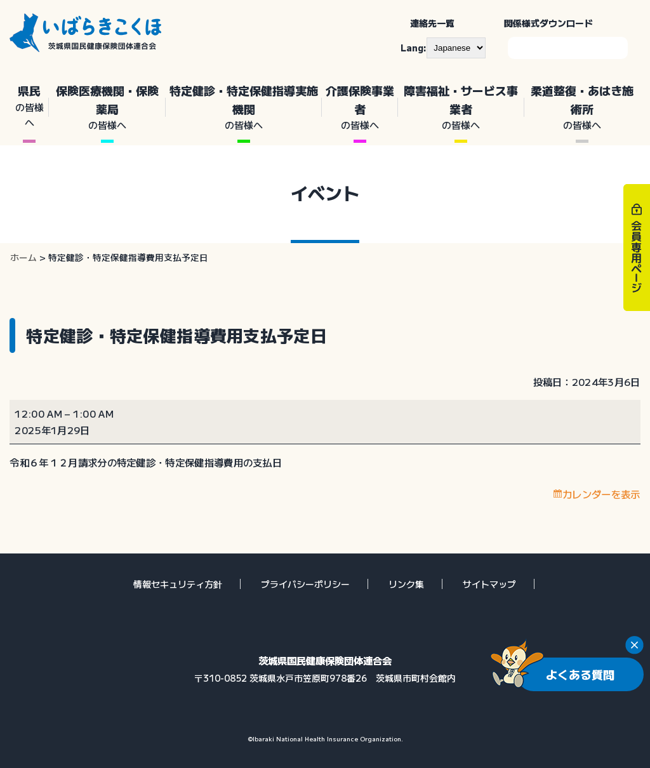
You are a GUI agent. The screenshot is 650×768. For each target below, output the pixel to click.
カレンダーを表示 (601, 494)
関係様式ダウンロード (548, 23)
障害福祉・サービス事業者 (461, 107)
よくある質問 (580, 674)
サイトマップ (489, 584)
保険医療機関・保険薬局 (107, 107)
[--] (456, 47)
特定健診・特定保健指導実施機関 (244, 107)
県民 (29, 106)
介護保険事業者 (360, 107)
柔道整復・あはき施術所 (582, 107)
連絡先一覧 (432, 23)
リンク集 (406, 584)
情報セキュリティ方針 (177, 584)
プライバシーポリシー (305, 584)
